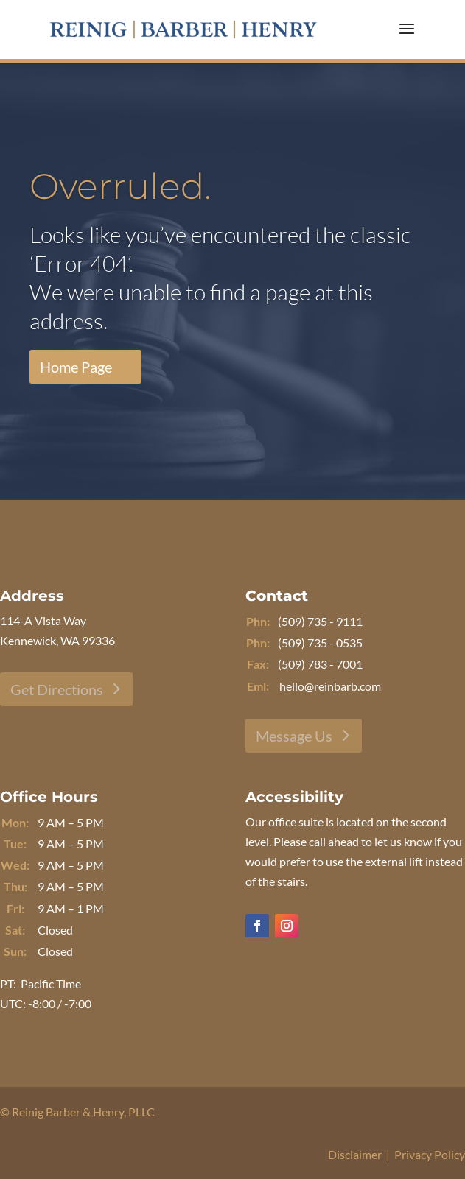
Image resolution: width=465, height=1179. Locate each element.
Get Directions (56, 689)
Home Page (76, 367)
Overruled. (120, 186)
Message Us (294, 736)
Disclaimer (355, 1154)
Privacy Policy (429, 1154)
